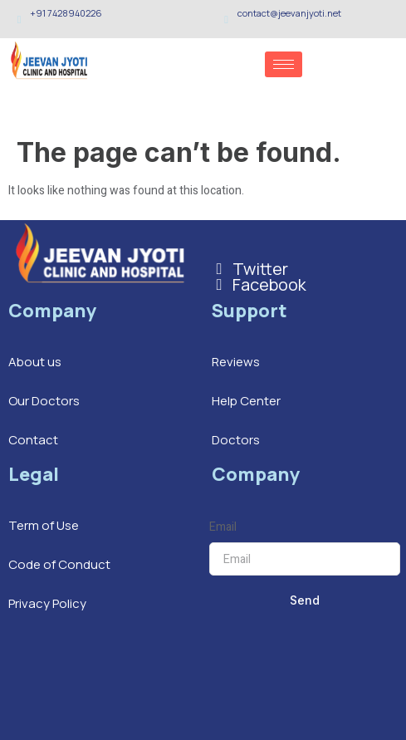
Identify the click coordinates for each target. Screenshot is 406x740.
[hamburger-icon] (283, 64)
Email (223, 527)
